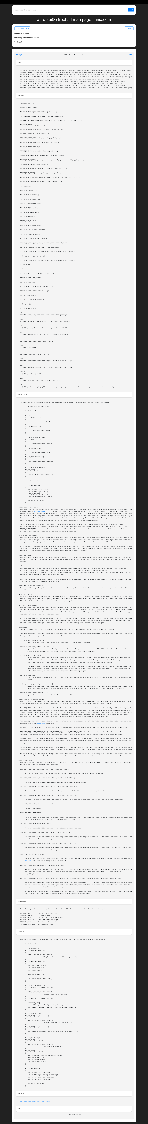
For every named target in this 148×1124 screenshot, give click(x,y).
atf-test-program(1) (28, 1101)
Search (131, 10)
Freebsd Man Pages (22, 28)
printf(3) (41, 723)
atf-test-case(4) (40, 511)
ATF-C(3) (19, 55)
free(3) (28, 861)
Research (129, 28)
